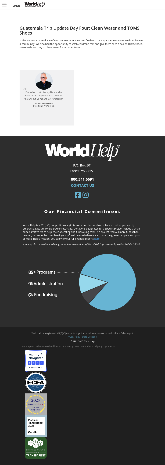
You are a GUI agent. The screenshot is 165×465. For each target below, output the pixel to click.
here (96, 238)
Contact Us (82, 185)
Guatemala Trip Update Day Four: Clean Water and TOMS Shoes (79, 30)
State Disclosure (90, 336)
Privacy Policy (74, 336)
